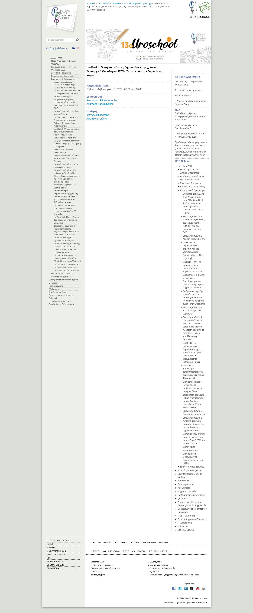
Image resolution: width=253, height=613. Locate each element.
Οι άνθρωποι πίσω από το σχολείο (63, 280)
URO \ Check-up (121, 542)
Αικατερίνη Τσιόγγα (96, 118)
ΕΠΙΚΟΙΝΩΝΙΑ (53, 568)
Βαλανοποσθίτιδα (183, 95)
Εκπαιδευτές (54, 283)
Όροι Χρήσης (168, 603)
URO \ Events (136, 542)
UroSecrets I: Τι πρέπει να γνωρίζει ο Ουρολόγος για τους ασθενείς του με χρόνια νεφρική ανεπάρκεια (194, 281)
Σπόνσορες (183, 526)
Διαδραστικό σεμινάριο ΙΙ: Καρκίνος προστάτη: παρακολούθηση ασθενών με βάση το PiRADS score (193, 401)
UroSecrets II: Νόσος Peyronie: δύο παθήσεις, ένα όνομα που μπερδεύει (67, 220)
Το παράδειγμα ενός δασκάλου (192, 519)
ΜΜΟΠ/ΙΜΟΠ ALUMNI (56, 551)
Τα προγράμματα (56, 286)
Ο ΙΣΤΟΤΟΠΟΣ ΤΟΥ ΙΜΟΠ (58, 541)
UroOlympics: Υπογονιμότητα (66, 264)
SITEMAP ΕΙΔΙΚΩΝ (55, 565)
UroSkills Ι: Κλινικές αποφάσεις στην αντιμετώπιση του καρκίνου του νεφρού (67, 132)
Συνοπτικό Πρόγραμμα (61, 73)
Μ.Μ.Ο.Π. (51, 548)
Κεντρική (91, 3)
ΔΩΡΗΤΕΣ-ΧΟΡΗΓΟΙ (56, 555)
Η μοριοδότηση (185, 523)
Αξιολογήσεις (54, 289)
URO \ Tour (141, 551)
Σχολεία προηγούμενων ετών (61, 295)
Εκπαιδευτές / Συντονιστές (62, 76)
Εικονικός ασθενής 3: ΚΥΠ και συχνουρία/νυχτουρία (193, 310)
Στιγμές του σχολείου (57, 292)
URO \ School (114, 551)
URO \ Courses (128, 551)
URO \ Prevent (149, 542)
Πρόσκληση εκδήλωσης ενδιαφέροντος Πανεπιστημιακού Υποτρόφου (190, 116)
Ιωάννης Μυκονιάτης (97, 115)
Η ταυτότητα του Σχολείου (62, 273)
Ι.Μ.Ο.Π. (50, 544)
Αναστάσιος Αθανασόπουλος (102, 100)
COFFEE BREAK (186, 530)
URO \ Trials (153, 551)
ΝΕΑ (177, 109)
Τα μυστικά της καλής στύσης (188, 90)
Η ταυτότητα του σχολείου (59, 277)
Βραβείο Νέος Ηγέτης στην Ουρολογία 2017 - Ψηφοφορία (174, 575)
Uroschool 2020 (55, 58)
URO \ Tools (165, 551)
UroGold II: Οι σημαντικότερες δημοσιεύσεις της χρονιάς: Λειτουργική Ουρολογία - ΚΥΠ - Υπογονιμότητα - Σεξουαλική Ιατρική (192, 352)
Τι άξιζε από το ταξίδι (187, 516)
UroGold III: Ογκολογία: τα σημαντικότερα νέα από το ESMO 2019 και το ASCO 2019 (67, 258)
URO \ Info (96, 542)
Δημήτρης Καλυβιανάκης (99, 103)
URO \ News (163, 542)
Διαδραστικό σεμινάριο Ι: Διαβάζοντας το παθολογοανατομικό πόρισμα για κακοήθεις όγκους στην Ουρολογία (66, 155)
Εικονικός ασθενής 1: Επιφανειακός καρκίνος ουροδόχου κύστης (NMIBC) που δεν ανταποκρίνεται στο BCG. (66, 102)
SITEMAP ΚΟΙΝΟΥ (55, 561)
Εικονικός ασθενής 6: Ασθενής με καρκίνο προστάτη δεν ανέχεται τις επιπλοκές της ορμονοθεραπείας (193, 424)
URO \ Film (107, 542)
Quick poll (53, 298)
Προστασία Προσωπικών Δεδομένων (191, 603)
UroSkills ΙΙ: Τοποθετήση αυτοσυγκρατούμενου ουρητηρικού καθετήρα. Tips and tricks (194, 371)
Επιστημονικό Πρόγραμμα (62, 79)
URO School (103, 3)
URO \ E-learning (99, 551)
